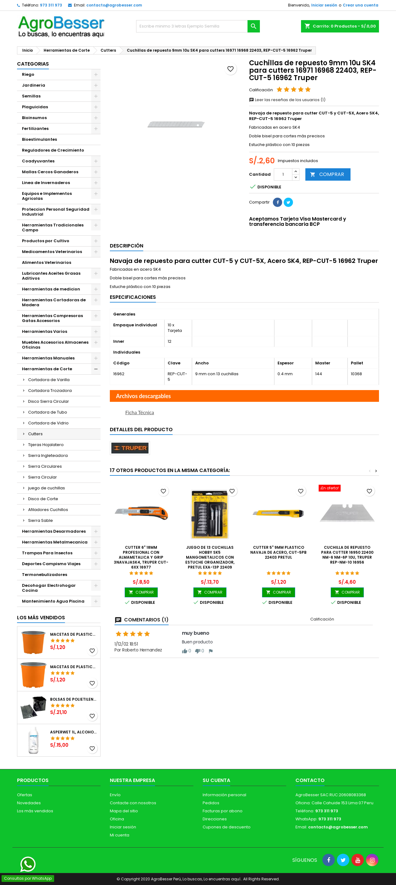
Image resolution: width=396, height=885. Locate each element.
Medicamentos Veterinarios (52, 252)
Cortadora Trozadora (50, 390)
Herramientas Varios (44, 331)
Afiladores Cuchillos (48, 510)
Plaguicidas (35, 107)
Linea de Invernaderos (46, 183)
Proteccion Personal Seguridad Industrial (55, 211)
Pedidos (211, 803)
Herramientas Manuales (48, 358)
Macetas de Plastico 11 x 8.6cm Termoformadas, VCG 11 (74, 667)
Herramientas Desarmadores (54, 531)
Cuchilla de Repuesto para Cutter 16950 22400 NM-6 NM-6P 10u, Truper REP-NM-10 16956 (347, 555)
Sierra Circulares (45, 466)
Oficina (117, 819)
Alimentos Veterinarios (46, 262)
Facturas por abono (223, 811)
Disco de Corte (43, 499)
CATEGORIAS (33, 63)
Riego (28, 74)
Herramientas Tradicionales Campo (53, 227)
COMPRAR (327, 174)
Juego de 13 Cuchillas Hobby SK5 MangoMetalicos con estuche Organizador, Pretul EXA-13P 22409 (210, 557)
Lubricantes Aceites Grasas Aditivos (51, 275)
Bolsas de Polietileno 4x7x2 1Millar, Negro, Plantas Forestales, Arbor (74, 699)
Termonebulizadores (44, 575)
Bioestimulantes (39, 139)
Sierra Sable (40, 520)
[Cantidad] (283, 174)
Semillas (31, 96)
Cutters (35, 434)
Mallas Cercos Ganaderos (50, 172)
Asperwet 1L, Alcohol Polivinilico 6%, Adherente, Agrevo (74, 732)
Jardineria (33, 85)
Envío (115, 795)
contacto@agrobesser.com (114, 5)
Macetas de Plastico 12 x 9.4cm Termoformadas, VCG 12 (74, 634)
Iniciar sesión (324, 5)
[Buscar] (198, 26)
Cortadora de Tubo (47, 412)
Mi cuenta (119, 835)
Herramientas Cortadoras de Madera (54, 302)
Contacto (310, 780)
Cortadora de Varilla (49, 380)
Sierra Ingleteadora (48, 455)
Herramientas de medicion (51, 289)
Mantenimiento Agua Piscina (53, 601)
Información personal (224, 795)
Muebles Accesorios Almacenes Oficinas (55, 344)
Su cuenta (216, 780)
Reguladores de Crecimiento (53, 150)
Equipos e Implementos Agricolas (47, 196)
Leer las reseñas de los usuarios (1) (287, 100)
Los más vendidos (41, 617)
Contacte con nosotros (133, 803)
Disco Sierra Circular (48, 401)
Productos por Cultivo (45, 241)
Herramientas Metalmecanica (55, 542)
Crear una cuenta (360, 5)
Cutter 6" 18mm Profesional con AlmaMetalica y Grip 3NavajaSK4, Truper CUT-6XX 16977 (141, 557)
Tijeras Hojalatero (46, 445)
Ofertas (24, 795)
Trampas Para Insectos (47, 553)
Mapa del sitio (124, 811)
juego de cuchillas (46, 488)
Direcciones (215, 819)
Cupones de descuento (227, 827)
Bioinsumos (34, 118)
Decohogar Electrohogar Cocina (49, 587)
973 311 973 (51, 5)
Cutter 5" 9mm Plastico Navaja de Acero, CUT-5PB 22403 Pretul (278, 552)
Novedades (29, 803)
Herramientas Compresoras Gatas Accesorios (52, 318)
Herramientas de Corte (47, 369)
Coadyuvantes (38, 161)
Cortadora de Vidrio (48, 423)
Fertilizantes (35, 128)
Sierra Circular (42, 477)
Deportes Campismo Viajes (51, 564)
